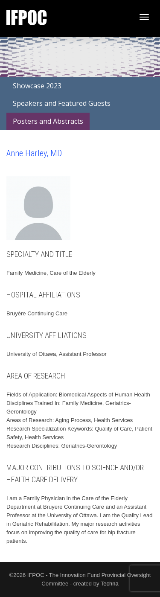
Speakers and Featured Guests (62, 103)
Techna (110, 583)
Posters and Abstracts (48, 121)
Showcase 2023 (37, 85)
